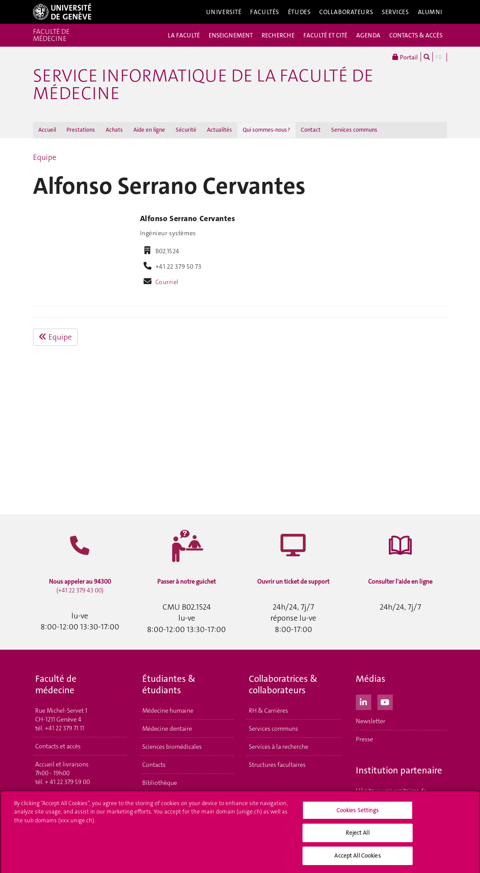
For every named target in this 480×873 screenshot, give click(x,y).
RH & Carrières (268, 710)
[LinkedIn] (363, 701)
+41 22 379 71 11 (64, 728)
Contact (311, 129)
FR (439, 57)
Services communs (354, 129)
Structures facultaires (277, 765)
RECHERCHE (278, 35)
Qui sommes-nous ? (266, 129)
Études (299, 12)
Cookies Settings (357, 813)
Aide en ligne (149, 129)
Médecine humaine (167, 710)
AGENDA (368, 35)
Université (224, 12)
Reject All (357, 836)
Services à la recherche (278, 747)
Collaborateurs (346, 12)
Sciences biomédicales (172, 747)
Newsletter (370, 721)
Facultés (264, 12)
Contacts (154, 765)
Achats (114, 129)
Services (395, 12)
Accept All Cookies (357, 858)
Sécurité (186, 129)
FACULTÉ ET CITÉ (325, 35)
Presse (364, 739)
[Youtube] (385, 701)
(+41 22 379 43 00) (80, 585)
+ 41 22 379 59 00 (67, 782)
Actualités (219, 129)
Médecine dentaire (167, 728)
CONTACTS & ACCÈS (416, 35)
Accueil (47, 129)
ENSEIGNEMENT (231, 35)
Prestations (80, 129)
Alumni (430, 12)
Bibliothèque (159, 783)
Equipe (44, 157)
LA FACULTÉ (184, 35)
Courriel (167, 282)
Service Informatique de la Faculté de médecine (203, 84)
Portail (405, 56)
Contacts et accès (58, 746)
